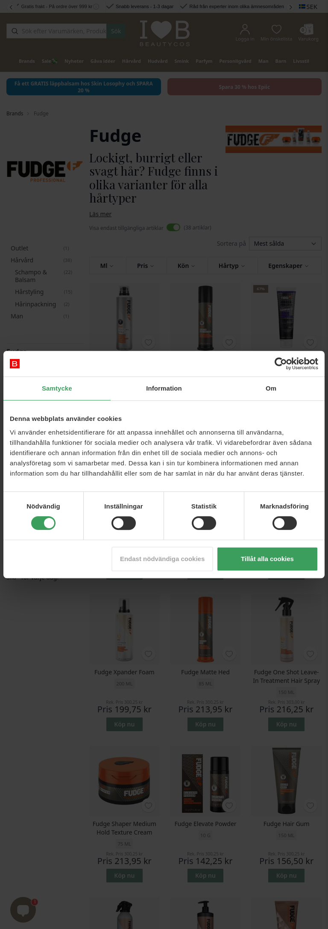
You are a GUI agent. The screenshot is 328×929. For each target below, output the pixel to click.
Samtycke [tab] (57, 388)
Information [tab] (164, 388)
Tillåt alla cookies (267, 558)
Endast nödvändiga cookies (162, 558)
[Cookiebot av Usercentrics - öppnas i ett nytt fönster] (280, 363)
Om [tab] (271, 388)
